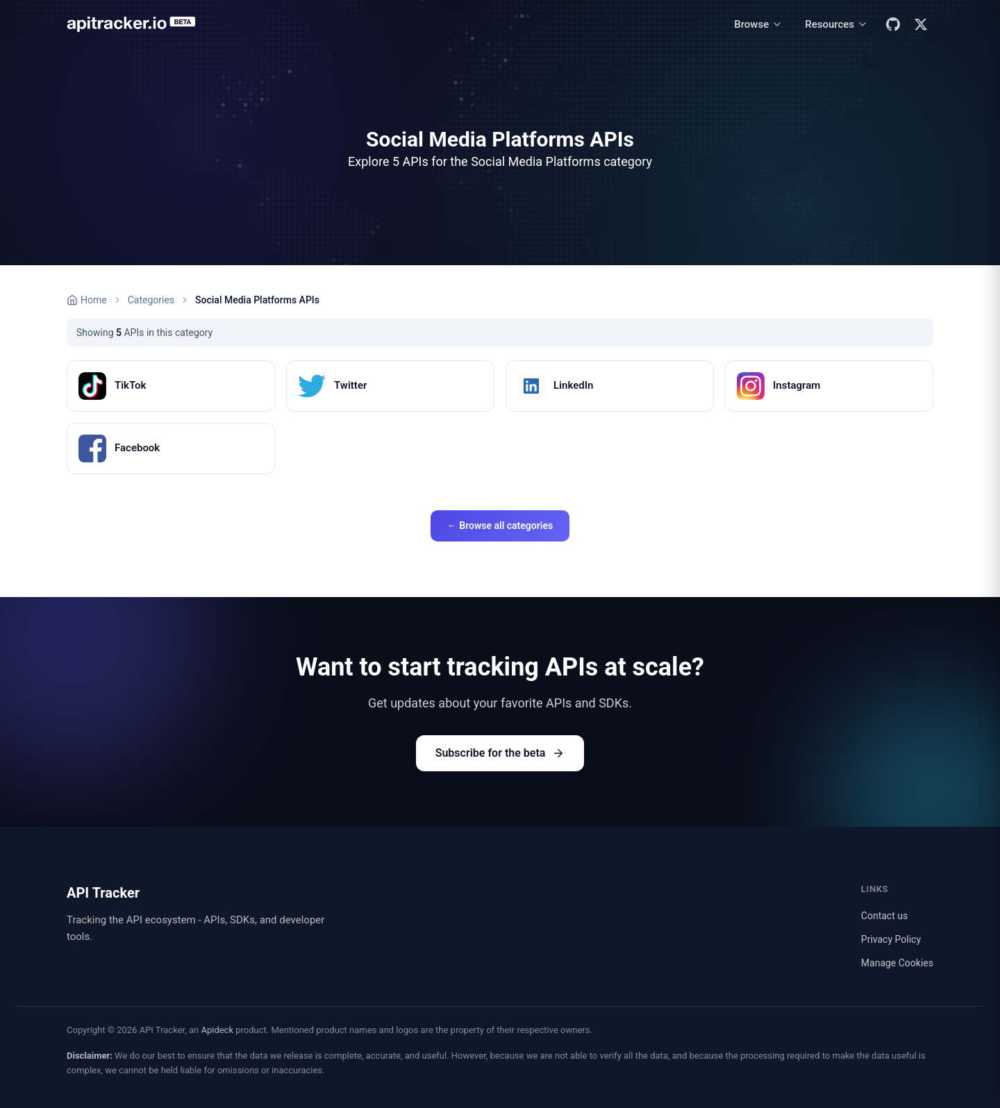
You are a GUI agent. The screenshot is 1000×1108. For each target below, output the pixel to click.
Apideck (217, 1030)
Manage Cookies (897, 962)
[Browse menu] (758, 24)
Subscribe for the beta (500, 752)
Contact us (884, 915)
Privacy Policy (891, 939)
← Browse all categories (500, 525)
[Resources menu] (836, 24)
